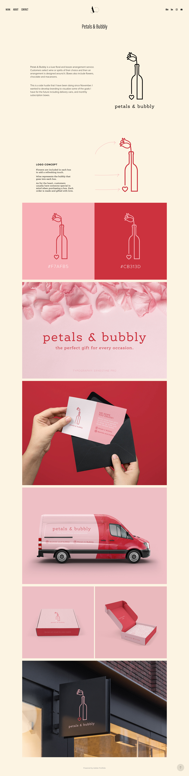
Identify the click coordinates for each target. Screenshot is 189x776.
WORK (8, 9)
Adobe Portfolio (99, 768)
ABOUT (15, 9)
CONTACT (24, 9)
